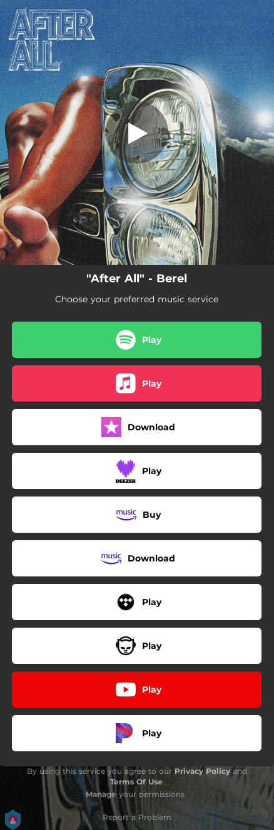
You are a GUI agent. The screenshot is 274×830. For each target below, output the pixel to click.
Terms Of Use (136, 781)
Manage (101, 794)
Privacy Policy (202, 771)
